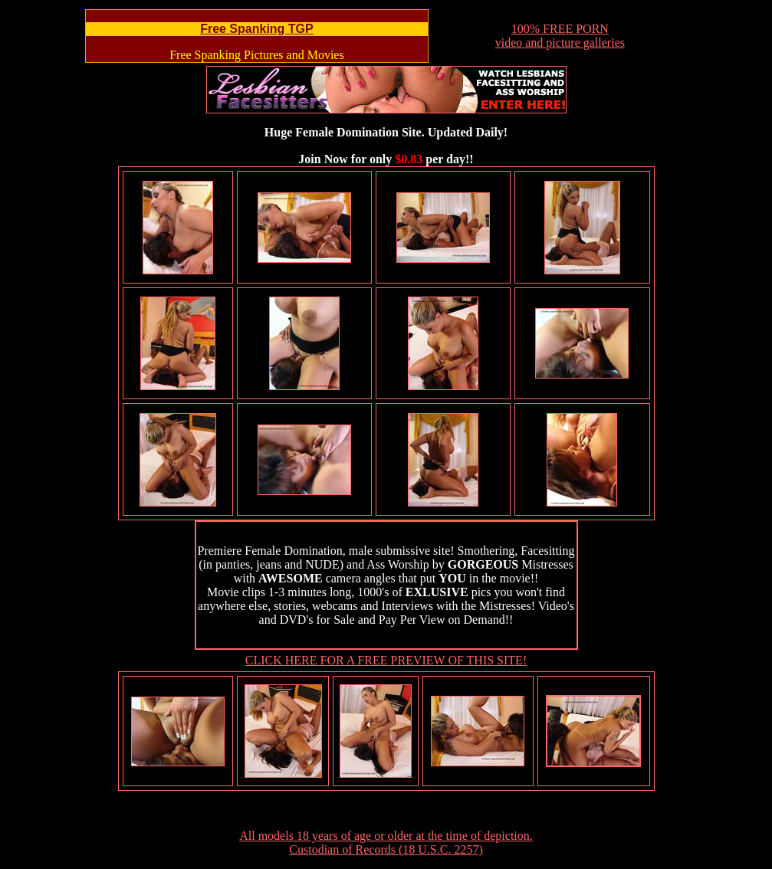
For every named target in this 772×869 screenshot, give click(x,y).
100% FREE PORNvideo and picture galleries (560, 35)
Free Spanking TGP (257, 28)
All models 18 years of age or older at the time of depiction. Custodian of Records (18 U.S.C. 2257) (386, 842)
